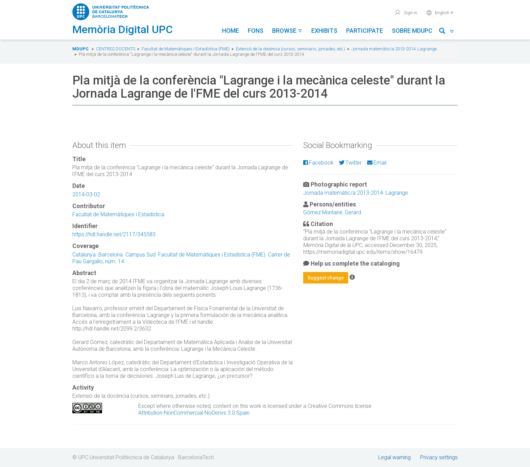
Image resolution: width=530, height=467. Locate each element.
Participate (364, 30)
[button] (447, 32)
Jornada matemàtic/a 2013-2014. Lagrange (394, 48)
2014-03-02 (86, 194)
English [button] (440, 12)
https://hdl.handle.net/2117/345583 (113, 234)
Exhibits (324, 30)
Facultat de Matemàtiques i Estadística (118, 214)
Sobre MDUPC (412, 30)
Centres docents (115, 48)
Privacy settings (439, 457)
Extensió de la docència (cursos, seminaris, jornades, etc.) (290, 48)
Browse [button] (287, 30)
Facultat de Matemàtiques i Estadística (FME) (186, 48)
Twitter (350, 162)
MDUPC (80, 48)
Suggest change (326, 277)
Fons (255, 30)
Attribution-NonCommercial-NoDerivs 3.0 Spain (193, 413)
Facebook (318, 162)
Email (376, 162)
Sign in (405, 12)
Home (230, 30)
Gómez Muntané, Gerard (332, 212)
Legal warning (394, 457)
